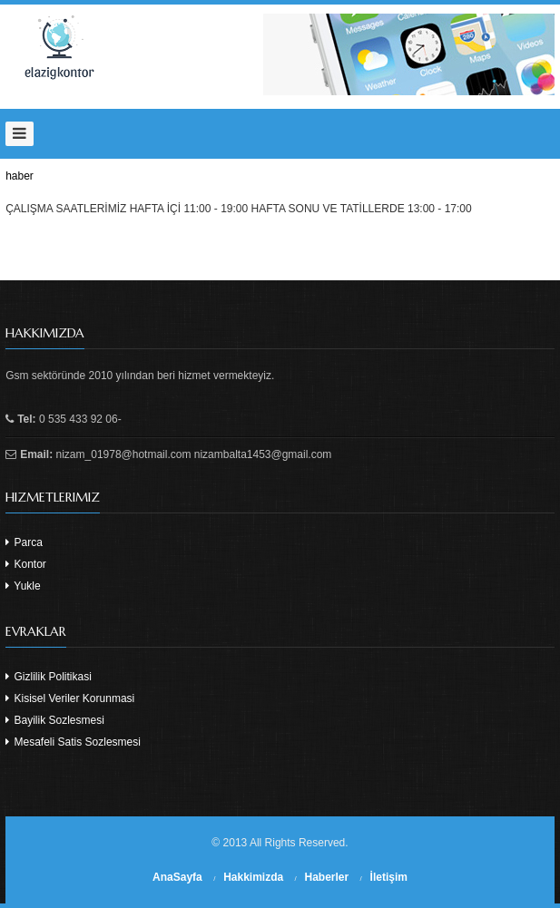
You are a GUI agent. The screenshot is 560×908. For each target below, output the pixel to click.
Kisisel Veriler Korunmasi (69, 698)
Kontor (25, 564)
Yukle (22, 586)
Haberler (327, 877)
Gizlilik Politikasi (48, 676)
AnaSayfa (177, 877)
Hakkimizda (253, 877)
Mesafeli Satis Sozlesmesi (73, 742)
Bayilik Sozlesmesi (54, 720)
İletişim (389, 877)
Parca (24, 542)
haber (19, 176)
